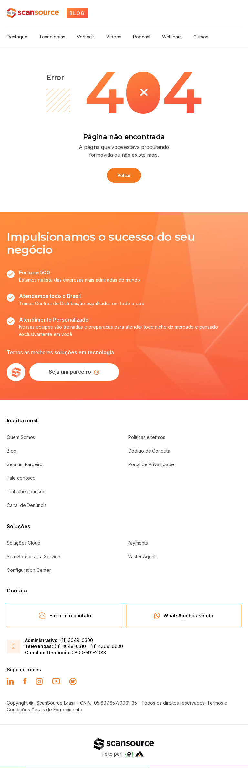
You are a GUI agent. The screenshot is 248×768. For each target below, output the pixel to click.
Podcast (141, 36)
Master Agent (142, 556)
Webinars (170, 36)
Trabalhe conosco (26, 491)
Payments (138, 542)
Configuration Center (29, 569)
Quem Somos (21, 436)
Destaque (17, 36)
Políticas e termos (146, 436)
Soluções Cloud (23, 542)
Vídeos (113, 36)
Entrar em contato (64, 615)
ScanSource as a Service (33, 556)
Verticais (85, 36)
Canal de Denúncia (27, 504)
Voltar (124, 174)
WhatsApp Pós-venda (183, 615)
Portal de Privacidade (151, 463)
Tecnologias (52, 36)
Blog (11, 450)
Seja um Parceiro (25, 463)
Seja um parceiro (73, 371)
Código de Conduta (149, 450)
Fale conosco (21, 477)
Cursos (199, 36)
